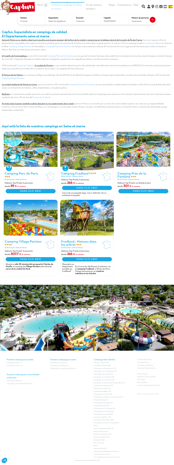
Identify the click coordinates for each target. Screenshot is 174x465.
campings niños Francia (102, 454)
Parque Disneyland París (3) (103, 428)
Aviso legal (141, 379)
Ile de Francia (9, 179)
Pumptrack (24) (99, 440)
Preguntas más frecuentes (146, 377)
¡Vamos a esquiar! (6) (101, 362)
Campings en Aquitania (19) (103, 385)
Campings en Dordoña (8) (103, 394)
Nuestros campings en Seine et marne (67, 7)
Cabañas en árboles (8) (102, 365)
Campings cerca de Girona (103, 374)
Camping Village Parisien (20, 47)
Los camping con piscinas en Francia (107, 457)
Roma (96, 445)
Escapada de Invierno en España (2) (106, 423)
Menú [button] (42, 5)
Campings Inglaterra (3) (102, 417)
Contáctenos (124, 5)
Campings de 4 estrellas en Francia (106, 451)
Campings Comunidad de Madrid (19, 383)
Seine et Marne (21, 179)
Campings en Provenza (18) (103, 414)
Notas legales (142, 382)
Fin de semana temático (94, 7)
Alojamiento (53, 18)
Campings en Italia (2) (101, 405)
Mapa (112, 5)
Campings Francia (13, 365)
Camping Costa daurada (146, 368)
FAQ (135, 5)
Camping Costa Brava (145, 365)
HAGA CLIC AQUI (30, 191)
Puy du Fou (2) (99, 443)
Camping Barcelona (144, 359)
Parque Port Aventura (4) (102, 434)
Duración (79, 18)
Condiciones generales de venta (148, 385)
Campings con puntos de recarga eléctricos (109, 383)
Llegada (107, 18)
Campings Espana (13, 362)
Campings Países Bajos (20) (104, 420)
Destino (23, 18)
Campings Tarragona (57, 362)
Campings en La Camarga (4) (104, 408)
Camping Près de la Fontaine (59, 47)
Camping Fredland (153, 43)
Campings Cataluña (14, 381)
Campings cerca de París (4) (104, 377)
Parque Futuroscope (101, 431)
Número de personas (140, 18)
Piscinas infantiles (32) (101, 437)
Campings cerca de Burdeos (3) (105, 371)
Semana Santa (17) (100, 448)
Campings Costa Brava (58, 365)
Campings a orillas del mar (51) (105, 368)
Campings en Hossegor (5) (103, 403)
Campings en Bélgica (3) (102, 391)
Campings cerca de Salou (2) (104, 380)
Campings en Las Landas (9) (104, 411)
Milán (96, 425)
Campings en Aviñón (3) (102, 388)
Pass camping (142, 374)
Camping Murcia (143, 362)
